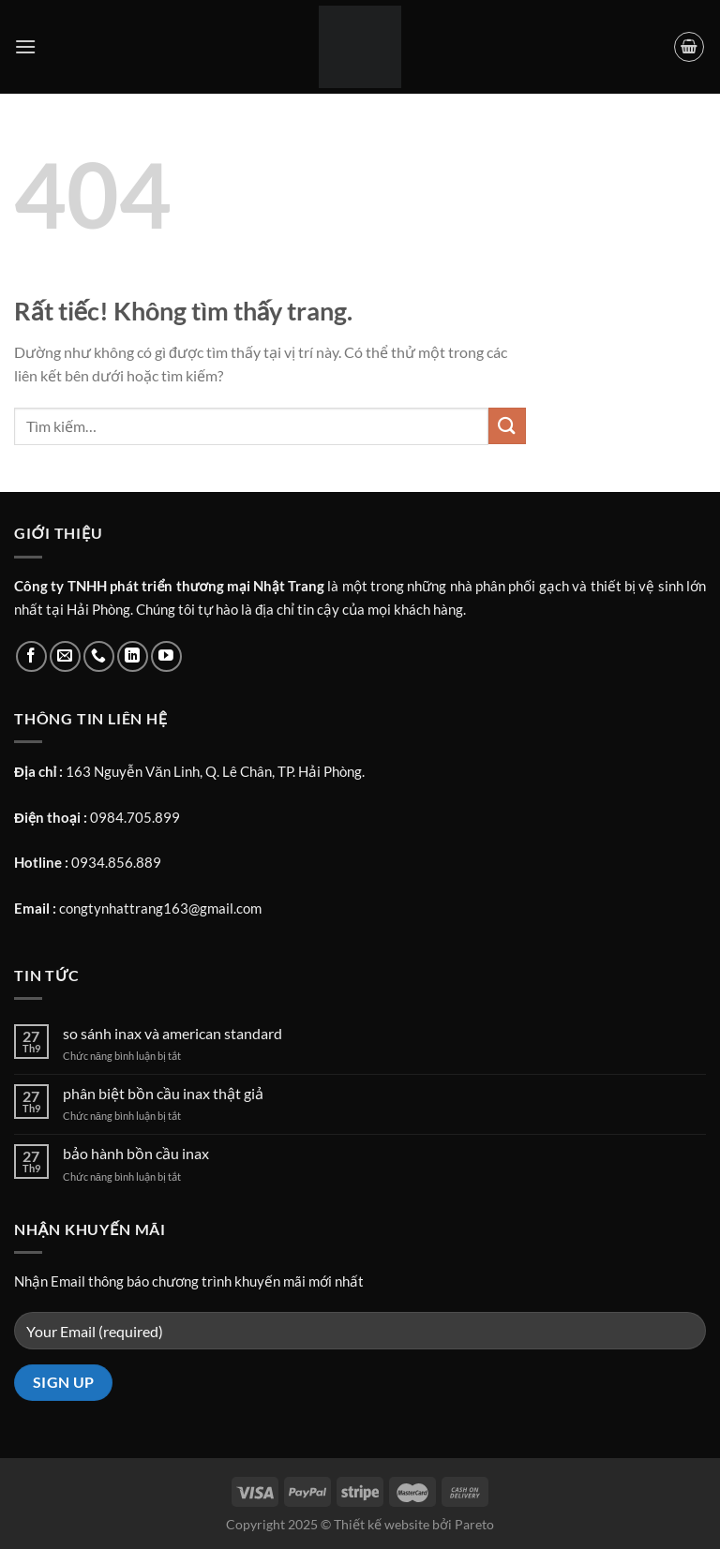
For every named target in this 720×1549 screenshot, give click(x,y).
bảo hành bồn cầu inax (136, 1153)
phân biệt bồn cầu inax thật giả (163, 1093)
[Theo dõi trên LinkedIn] (132, 656)
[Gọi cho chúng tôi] (98, 656)
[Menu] (25, 46)
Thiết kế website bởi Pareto (414, 1524)
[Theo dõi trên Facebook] (31, 656)
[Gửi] (507, 426)
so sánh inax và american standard (172, 1033)
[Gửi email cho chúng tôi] (65, 656)
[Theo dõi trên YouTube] (166, 656)
